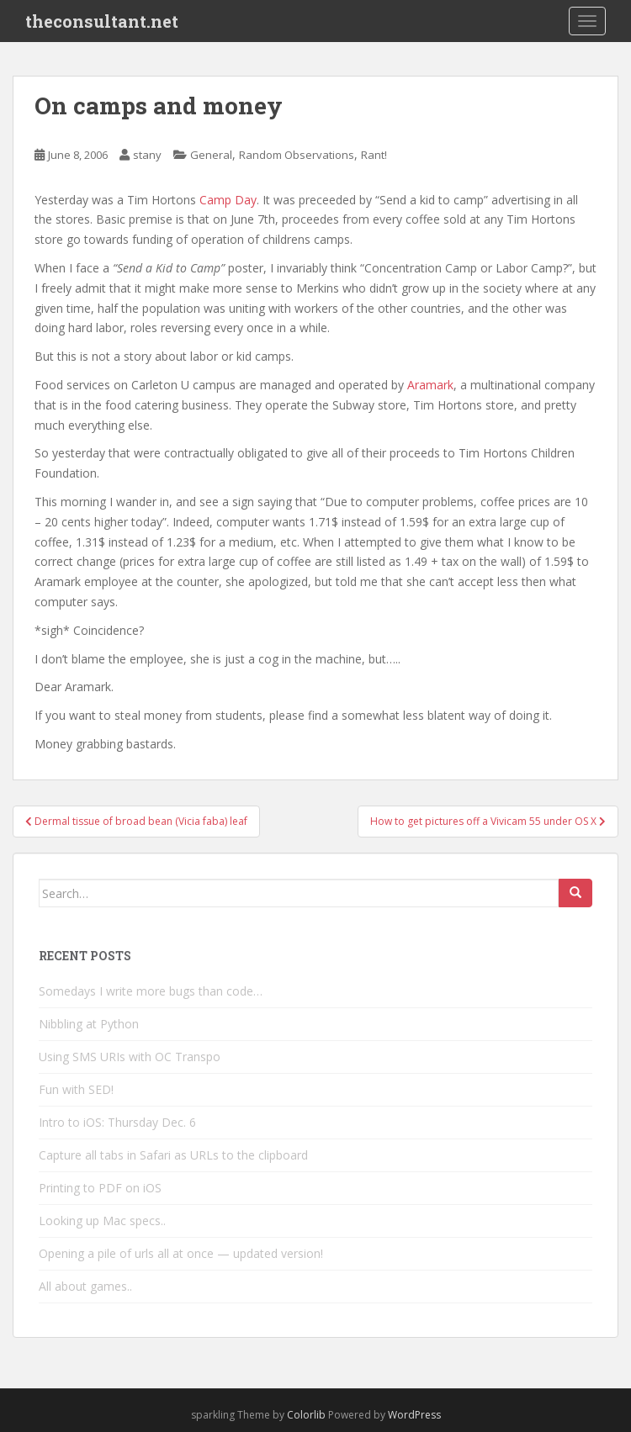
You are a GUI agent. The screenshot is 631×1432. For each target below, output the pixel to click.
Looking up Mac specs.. (102, 1221)
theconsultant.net (101, 21)
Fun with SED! (76, 1089)
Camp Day (228, 200)
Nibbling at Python (89, 1024)
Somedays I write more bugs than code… (150, 991)
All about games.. (85, 1286)
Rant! (374, 154)
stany (147, 154)
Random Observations (296, 154)
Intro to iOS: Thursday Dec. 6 (117, 1122)
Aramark (430, 385)
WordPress (414, 1415)
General (211, 154)
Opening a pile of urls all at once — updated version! (181, 1253)
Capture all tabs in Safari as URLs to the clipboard (173, 1155)
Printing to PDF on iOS (100, 1188)
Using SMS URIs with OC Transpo (129, 1057)
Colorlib (306, 1415)
